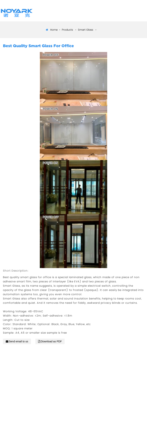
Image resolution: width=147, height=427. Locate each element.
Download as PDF (51, 341)
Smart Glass (85, 30)
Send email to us (18, 341)
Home (54, 30)
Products (67, 30)
